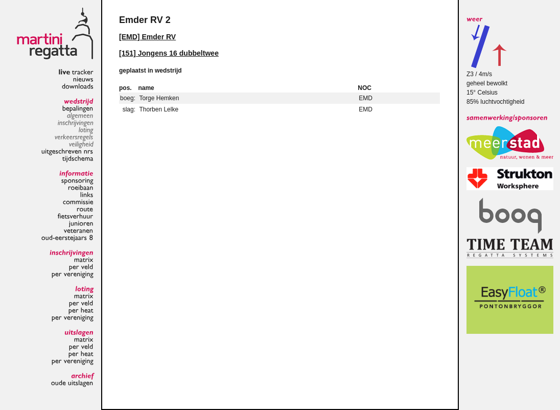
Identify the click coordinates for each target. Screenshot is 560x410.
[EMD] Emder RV (147, 37)
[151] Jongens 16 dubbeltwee (169, 53)
